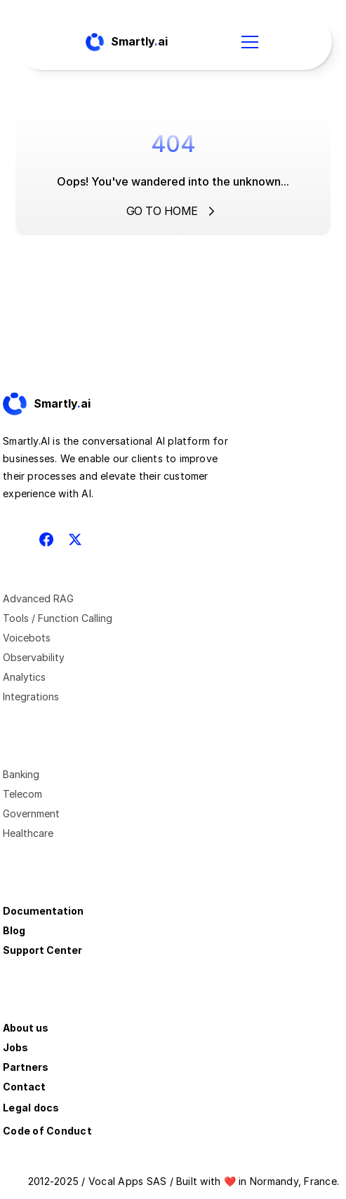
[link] (59, 404)
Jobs (15, 1047)
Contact (24, 1087)
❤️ (230, 1181)
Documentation (43, 911)
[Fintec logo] (59, 404)
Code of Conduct (47, 1131)
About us (25, 1028)
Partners (25, 1067)
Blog (14, 930)
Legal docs (31, 1108)
